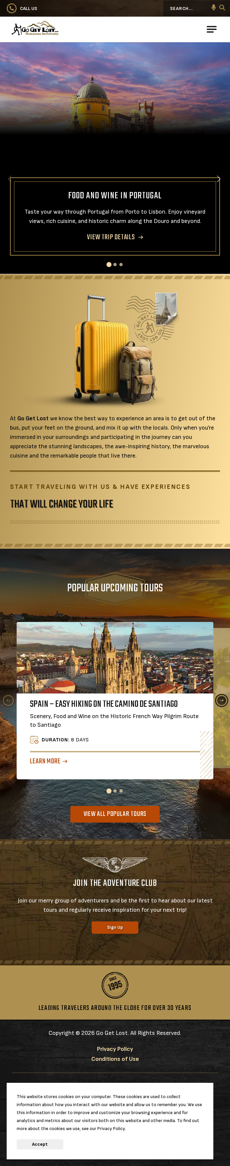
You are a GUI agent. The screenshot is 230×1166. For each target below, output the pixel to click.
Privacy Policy (115, 1049)
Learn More (45, 761)
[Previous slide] (8, 700)
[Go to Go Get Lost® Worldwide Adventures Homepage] (58, 29)
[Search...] (191, 8)
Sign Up (115, 927)
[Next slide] (218, 179)
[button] (213, 8)
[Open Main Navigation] (211, 29)
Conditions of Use (115, 1059)
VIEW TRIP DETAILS (111, 237)
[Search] (222, 8)
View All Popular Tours (115, 814)
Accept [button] (40, 1144)
